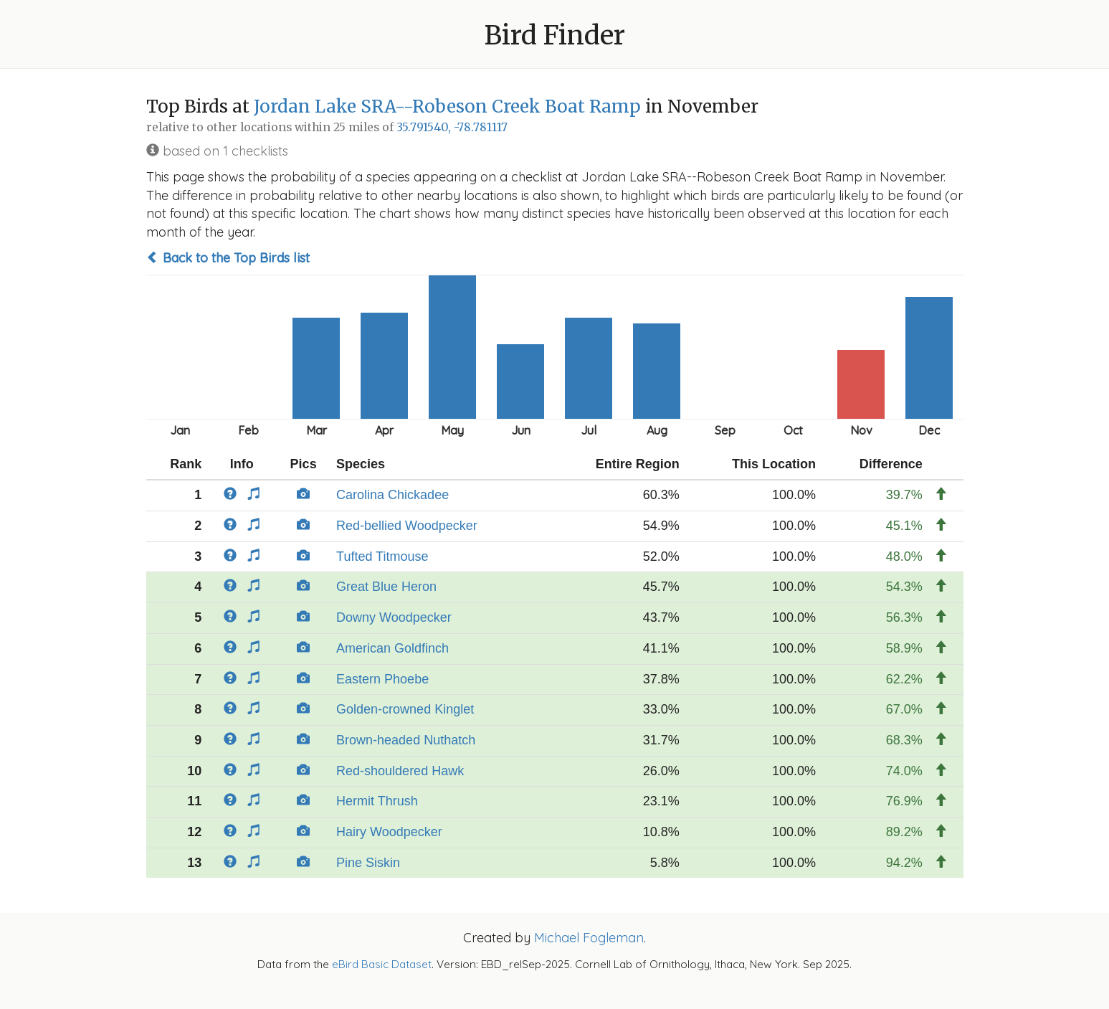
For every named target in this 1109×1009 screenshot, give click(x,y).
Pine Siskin (368, 863)
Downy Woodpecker (394, 617)
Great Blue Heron (386, 586)
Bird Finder (555, 35)
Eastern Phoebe (382, 679)
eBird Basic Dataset (382, 964)
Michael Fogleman (589, 937)
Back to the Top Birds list (228, 258)
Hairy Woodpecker (389, 832)
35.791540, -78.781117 (452, 127)
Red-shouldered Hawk (400, 771)
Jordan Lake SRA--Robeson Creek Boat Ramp (447, 106)
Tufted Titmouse (382, 556)
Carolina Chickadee (392, 495)
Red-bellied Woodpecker (406, 525)
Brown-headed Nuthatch (405, 740)
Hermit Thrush (377, 801)
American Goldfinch (392, 648)
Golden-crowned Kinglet (405, 709)
